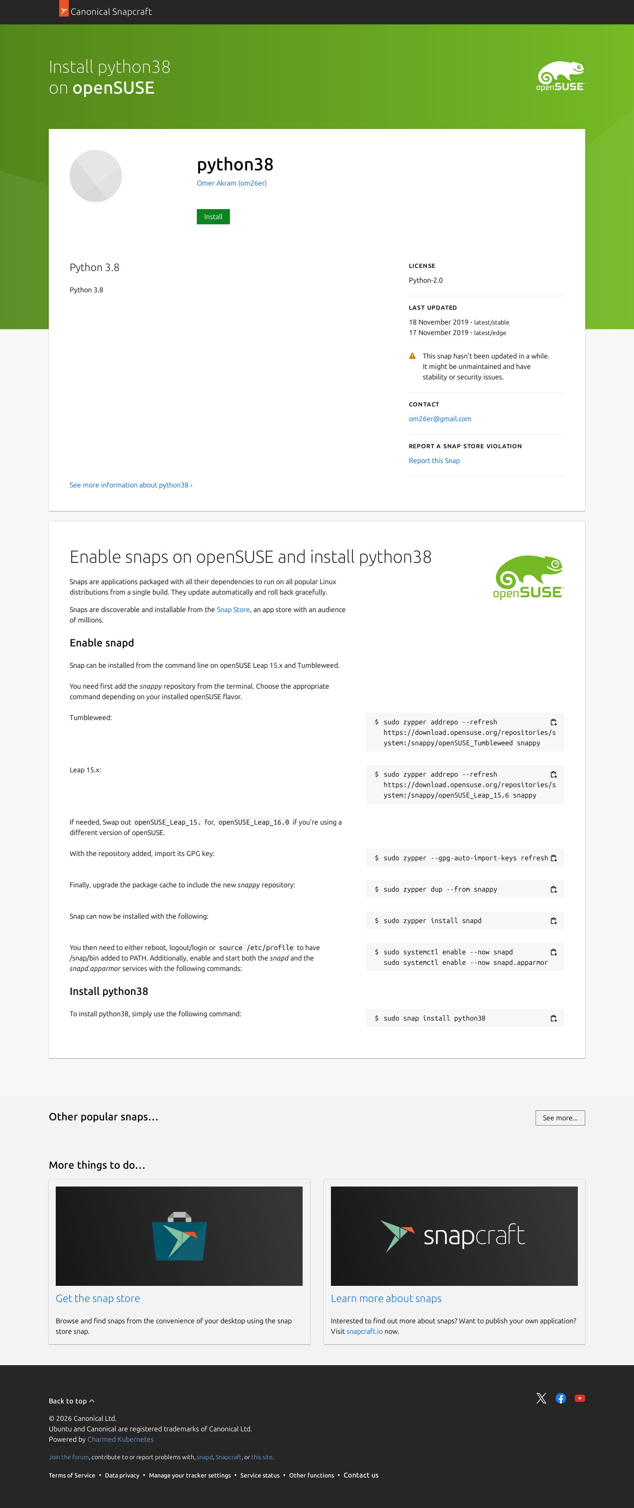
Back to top (72, 1401)
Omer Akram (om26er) (232, 183)
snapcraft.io (365, 1331)
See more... (560, 1118)
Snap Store (233, 609)
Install (213, 216)
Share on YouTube (580, 1398)
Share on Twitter (541, 1398)
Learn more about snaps (386, 1298)
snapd (205, 1457)
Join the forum (69, 1457)
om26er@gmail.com (440, 419)
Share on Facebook (561, 1398)
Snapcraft (229, 1457)
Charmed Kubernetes (121, 1439)
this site (262, 1457)
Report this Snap (434, 460)
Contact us (361, 1475)
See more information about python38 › (131, 485)
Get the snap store (98, 1298)
